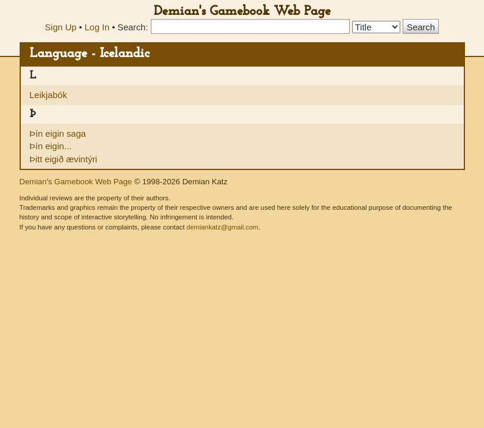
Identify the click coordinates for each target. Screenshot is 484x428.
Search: (133, 27)
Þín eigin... (51, 146)
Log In (97, 27)
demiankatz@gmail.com (222, 227)
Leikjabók (48, 95)
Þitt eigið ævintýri (63, 159)
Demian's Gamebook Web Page (242, 11)
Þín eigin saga (58, 133)
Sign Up (61, 27)
